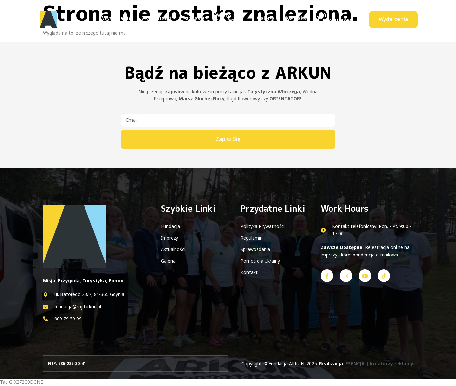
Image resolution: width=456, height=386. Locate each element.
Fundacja (190, 19)
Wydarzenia (116, 19)
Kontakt (297, 19)
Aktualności (154, 19)
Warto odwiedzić (223, 19)
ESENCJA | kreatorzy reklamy (379, 363)
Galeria (268, 19)
